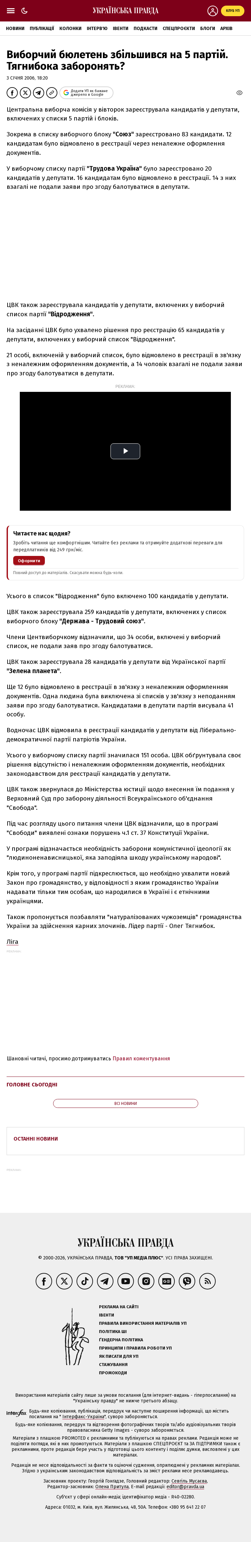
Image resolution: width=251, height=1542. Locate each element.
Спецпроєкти (179, 28)
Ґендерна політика (121, 1339)
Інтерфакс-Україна (83, 1417)
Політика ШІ (113, 1331)
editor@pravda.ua (185, 1487)
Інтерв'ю (97, 28)
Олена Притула (112, 1487)
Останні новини (36, 1139)
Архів (226, 28)
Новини (15, 28)
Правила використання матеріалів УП (143, 1323)
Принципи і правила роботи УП (135, 1348)
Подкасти (145, 28)
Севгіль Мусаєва (189, 1481)
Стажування (113, 1364)
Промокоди (113, 1372)
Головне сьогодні (32, 1084)
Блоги (207, 28)
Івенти (120, 28)
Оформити (29, 560)
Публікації (42, 28)
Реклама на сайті (119, 1306)
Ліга (12, 941)
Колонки (70, 28)
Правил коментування (141, 1058)
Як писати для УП (119, 1356)
